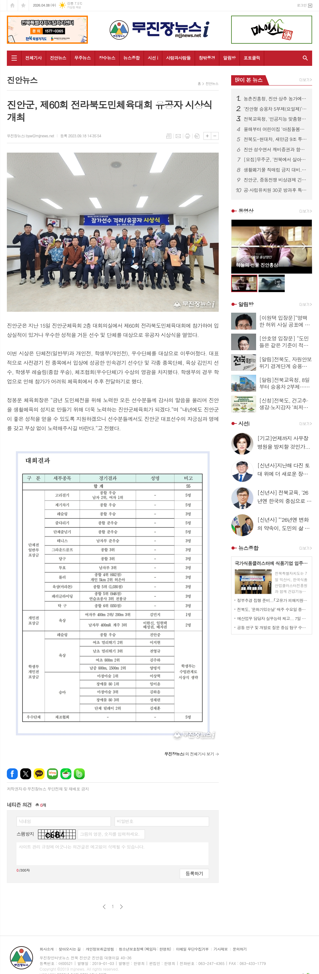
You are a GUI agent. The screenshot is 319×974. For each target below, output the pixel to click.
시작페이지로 (12, 5)
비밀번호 (125, 821)
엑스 (25, 773)
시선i (243, 423)
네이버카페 (65, 773)
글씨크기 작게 (215, 136)
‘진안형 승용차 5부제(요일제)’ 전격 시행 (275, 109)
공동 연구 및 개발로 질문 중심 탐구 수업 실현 (273, 627)
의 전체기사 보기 (189, 754)
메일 (178, 136)
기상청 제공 (74, 7)
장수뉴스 (107, 58)
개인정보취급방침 (100, 949)
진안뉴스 (58, 58)
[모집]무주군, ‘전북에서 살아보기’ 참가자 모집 (275, 159)
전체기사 (33, 58)
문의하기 (240, 949)
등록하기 (194, 873)
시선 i (153, 58)
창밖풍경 (207, 58)
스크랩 (197, 136)
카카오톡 (39, 773)
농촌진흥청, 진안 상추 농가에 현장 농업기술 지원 (275, 98)
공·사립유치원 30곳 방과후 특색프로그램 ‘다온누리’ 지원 (275, 190)
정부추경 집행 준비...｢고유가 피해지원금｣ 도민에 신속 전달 (273, 600)
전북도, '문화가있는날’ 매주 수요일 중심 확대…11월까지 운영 (273, 609)
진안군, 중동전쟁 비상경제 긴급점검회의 (275, 180)
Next (304, 246)
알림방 (229, 58)
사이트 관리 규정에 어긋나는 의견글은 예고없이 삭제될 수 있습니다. (82, 846)
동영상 (245, 211)
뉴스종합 (131, 58)
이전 (104, 906)
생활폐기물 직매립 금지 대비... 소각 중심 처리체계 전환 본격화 (275, 170)
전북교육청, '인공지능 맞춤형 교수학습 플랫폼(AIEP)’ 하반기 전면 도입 (275, 119)
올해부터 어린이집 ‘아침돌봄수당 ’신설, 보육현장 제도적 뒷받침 (275, 129)
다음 (121, 906)
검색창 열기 (304, 58)
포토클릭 (252, 58)
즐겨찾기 (23, 5)
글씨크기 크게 (207, 136)
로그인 (302, 5)
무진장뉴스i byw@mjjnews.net (30, 135)
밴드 (79, 773)
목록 (169, 136)
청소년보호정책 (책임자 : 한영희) (145, 949)
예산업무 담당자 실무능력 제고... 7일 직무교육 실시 (273, 618)
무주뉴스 (82, 58)
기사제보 (221, 949)
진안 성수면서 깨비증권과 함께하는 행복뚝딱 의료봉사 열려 (275, 149)
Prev (239, 246)
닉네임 (25, 821)
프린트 (187, 136)
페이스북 (12, 773)
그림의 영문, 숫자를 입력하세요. (109, 834)
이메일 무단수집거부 (192, 949)
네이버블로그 (52, 773)
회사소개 (47, 949)
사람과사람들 (178, 58)
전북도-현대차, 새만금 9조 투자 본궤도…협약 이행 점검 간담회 (275, 139)
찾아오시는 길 (70, 949)
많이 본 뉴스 (248, 80)
